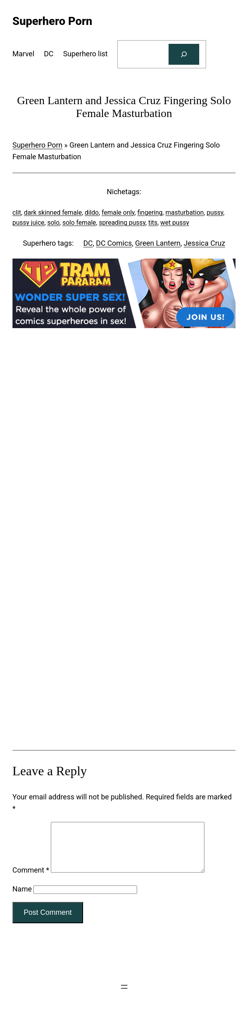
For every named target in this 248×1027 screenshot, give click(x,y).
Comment (31, 879)
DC (88, 243)
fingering (150, 212)
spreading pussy (122, 222)
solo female (79, 222)
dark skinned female (53, 212)
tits (153, 222)
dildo (92, 212)
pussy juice (28, 222)
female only (118, 212)
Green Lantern (158, 243)
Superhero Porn (38, 145)
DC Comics (114, 243)
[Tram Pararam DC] (124, 325)
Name (22, 898)
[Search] (184, 54)
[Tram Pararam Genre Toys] (124, 718)
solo (53, 222)
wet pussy (174, 222)
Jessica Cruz (204, 243)
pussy (215, 212)
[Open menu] (124, 996)
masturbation (184, 212)
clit (17, 212)
